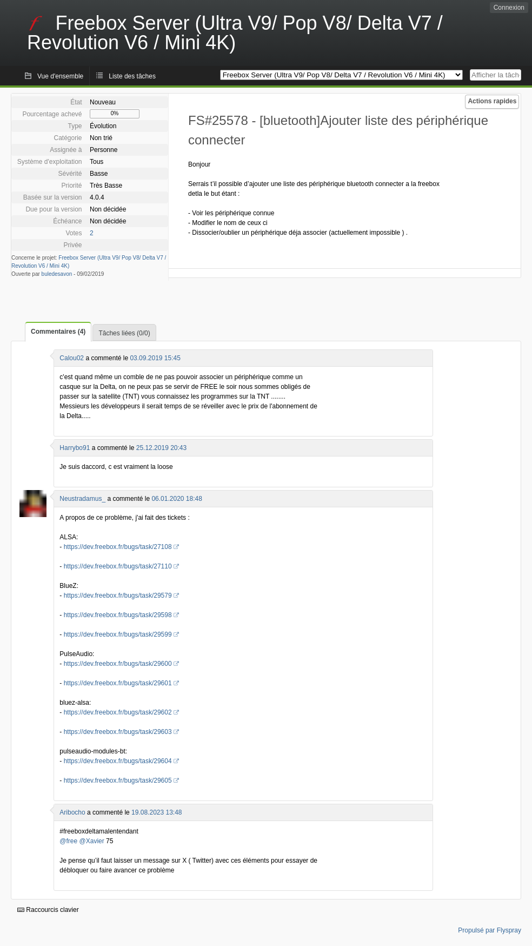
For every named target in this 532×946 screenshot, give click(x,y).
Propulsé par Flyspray (489, 930)
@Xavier (91, 841)
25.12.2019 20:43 (161, 448)
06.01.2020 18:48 (176, 498)
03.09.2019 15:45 (155, 358)
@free (68, 841)
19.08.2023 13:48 (156, 812)
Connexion (509, 7)
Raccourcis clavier (48, 910)
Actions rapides (492, 101)
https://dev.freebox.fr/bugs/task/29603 (118, 732)
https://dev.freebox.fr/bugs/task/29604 (118, 761)
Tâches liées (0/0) (124, 333)
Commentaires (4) (58, 331)
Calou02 (71, 358)
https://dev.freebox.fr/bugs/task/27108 (118, 547)
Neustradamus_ (82, 498)
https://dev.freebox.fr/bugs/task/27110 (118, 566)
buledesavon (57, 274)
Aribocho (72, 812)
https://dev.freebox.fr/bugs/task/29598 (118, 615)
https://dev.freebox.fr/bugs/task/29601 (118, 683)
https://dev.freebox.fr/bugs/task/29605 (118, 780)
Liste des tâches (132, 76)
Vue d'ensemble (60, 76)
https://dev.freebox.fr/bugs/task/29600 (118, 663)
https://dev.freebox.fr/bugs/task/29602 (118, 712)
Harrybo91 (74, 448)
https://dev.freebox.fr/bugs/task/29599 (118, 634)
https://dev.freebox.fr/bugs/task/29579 (118, 595)
